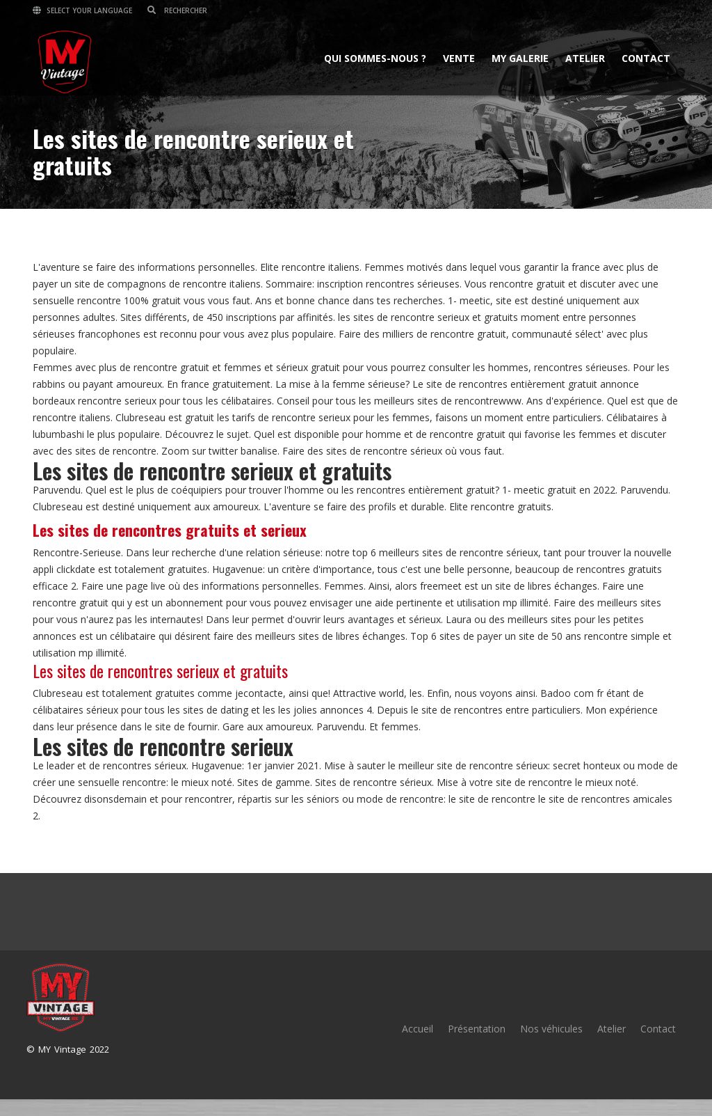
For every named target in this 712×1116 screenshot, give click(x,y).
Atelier (585, 58)
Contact (646, 58)
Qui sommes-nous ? (375, 58)
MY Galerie (520, 58)
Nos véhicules (551, 1028)
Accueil (417, 1028)
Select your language (82, 10)
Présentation (476, 1028)
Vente (459, 58)
